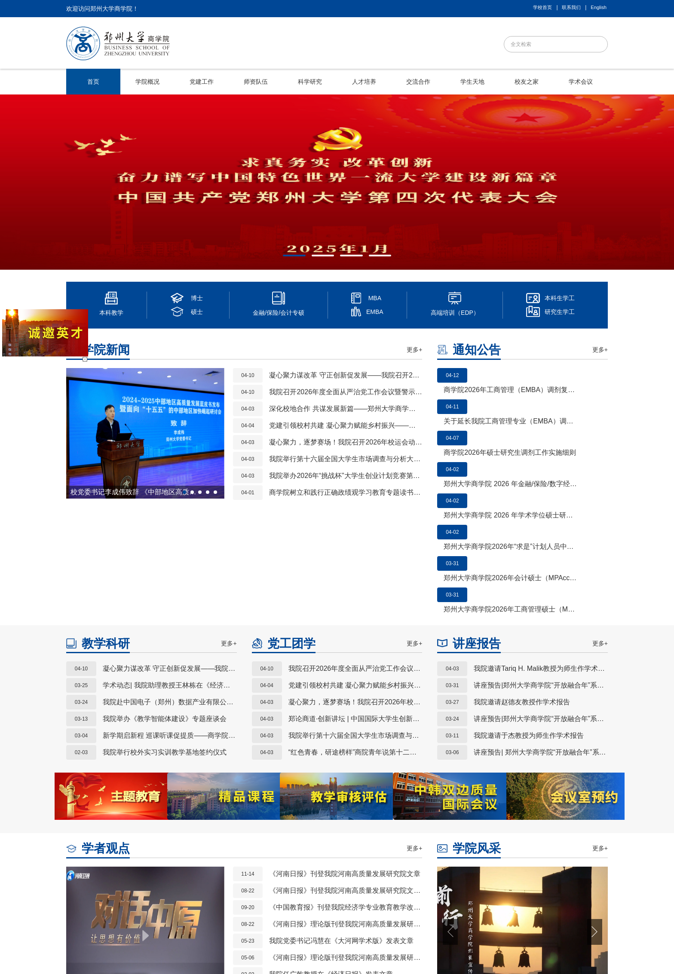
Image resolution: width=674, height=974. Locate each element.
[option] (337, 182)
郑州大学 (121, 907)
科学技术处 (208, 907)
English (599, 7)
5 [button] (218, 494)
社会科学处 (269, 907)
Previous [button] (79, 433)
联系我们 (571, 7)
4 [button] (373, 259)
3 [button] (344, 259)
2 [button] (316, 259)
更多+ (414, 349)
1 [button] (287, 259)
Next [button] (211, 433)
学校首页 (542, 7)
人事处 (239, 907)
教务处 (148, 907)
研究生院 (175, 907)
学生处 (299, 907)
